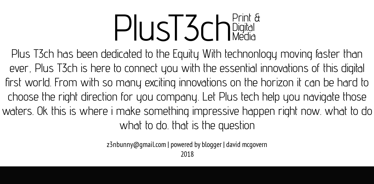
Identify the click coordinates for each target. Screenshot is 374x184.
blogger (212, 144)
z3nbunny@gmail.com (136, 144)
